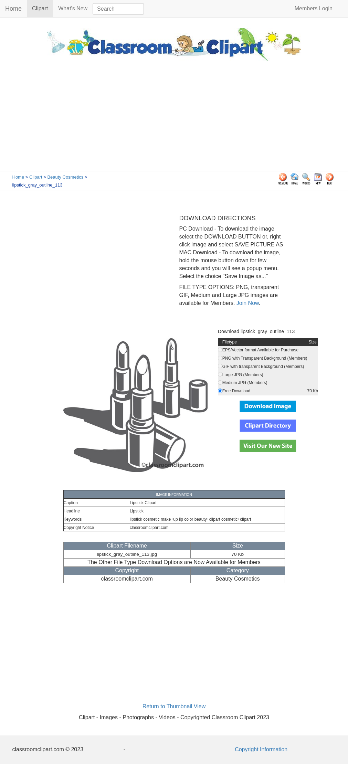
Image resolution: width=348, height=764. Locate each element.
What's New (72, 8)
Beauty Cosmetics (65, 177)
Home (13, 8)
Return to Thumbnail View (174, 706)
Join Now (247, 303)
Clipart (42, 8)
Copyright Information (261, 749)
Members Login (314, 8)
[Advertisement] (174, 119)
